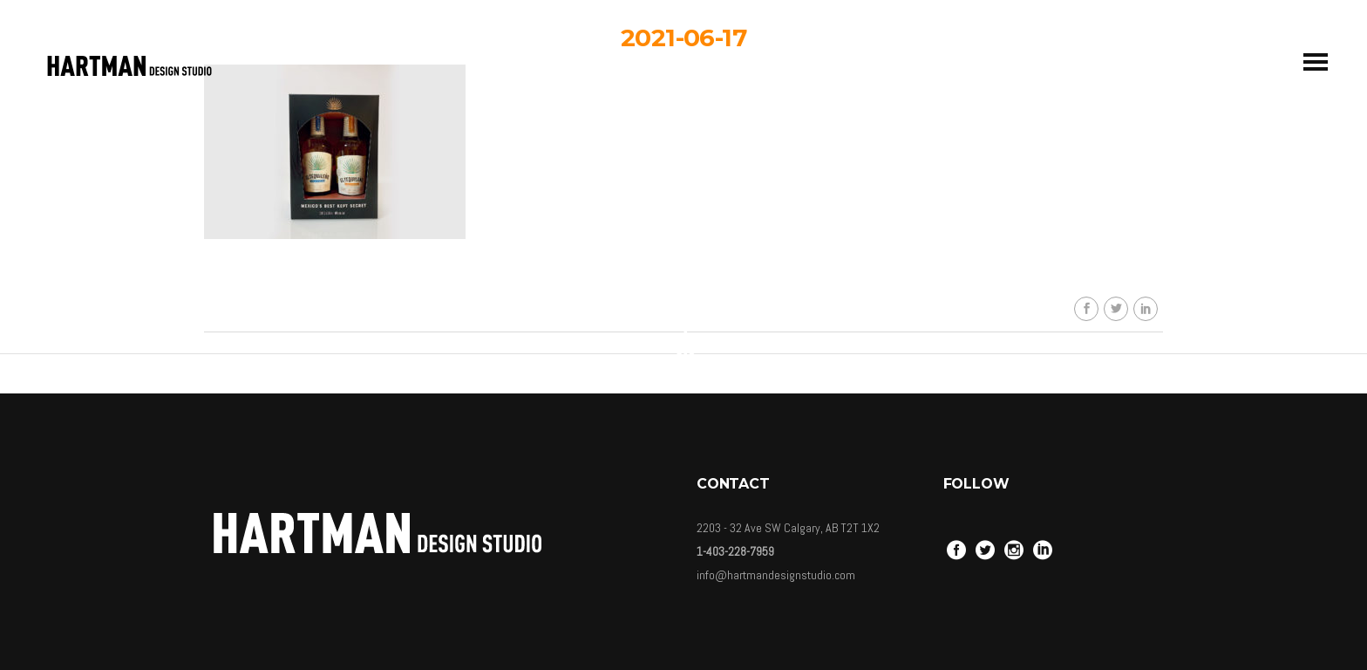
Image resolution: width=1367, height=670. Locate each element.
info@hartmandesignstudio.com (776, 575)
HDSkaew (696, 191)
